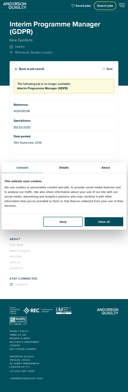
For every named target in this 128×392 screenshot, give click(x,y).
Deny (63, 221)
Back (31, 69)
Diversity (16, 268)
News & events (20, 251)
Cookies (15, 345)
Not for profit (22, 127)
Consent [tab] (22, 167)
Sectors (16, 256)
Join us (15, 262)
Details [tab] (64, 167)
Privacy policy (19, 331)
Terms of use (18, 335)
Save (108, 69)
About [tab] (105, 167)
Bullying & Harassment (24, 342)
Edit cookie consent (23, 349)
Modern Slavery (20, 338)
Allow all (104, 221)
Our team (16, 245)
